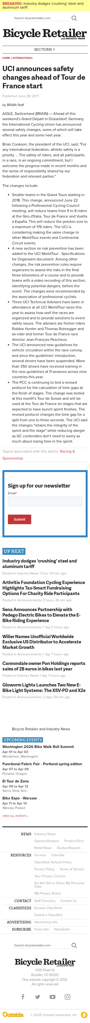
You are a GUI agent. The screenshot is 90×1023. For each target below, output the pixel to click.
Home (6, 58)
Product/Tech (74, 841)
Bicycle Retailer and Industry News (41, 729)
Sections (45, 49)
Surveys (40, 855)
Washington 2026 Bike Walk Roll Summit (38, 746)
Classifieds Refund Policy (53, 862)
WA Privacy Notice (47, 893)
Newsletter (62, 929)
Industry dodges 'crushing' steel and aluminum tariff (43, 5)
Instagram (67, 997)
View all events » (15, 816)
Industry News (28, 573)
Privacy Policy (44, 869)
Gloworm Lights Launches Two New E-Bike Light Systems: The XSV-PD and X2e (43, 687)
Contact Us (68, 901)
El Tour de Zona (15, 781)
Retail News (43, 848)
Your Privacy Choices (50, 876)
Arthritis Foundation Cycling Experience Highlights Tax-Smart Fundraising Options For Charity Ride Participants (43, 587)
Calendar (58, 855)
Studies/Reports (69, 848)
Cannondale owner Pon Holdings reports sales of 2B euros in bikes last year (43, 666)
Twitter (38, 997)
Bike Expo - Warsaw (19, 798)
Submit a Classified (48, 915)
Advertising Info (46, 922)
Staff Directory (44, 901)
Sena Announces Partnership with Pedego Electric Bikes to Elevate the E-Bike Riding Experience (41, 615)
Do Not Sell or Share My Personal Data (59, 884)
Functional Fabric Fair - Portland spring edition (42, 764)
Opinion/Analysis (46, 841)
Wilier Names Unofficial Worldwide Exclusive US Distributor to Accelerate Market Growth (41, 642)
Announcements (29, 600)
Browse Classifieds (48, 908)
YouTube (52, 997)
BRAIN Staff (15, 105)
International (23, 58)
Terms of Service (72, 869)
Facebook (23, 997)
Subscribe (41, 929)
